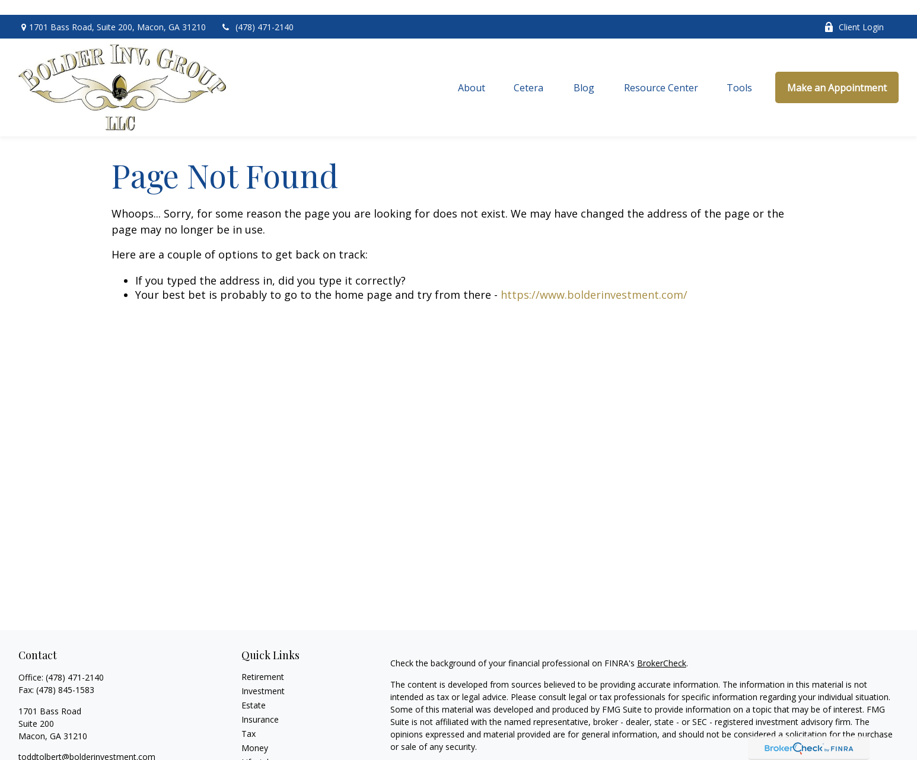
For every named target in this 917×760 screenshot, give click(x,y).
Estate (253, 689)
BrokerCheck (661, 647)
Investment (263, 675)
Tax (248, 718)
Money (254, 732)
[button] (472, 72)
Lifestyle (257, 746)
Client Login (854, 12)
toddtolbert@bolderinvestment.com (86, 741)
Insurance (260, 704)
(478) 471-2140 (257, 12)
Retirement (262, 661)
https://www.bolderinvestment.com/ (594, 279)
